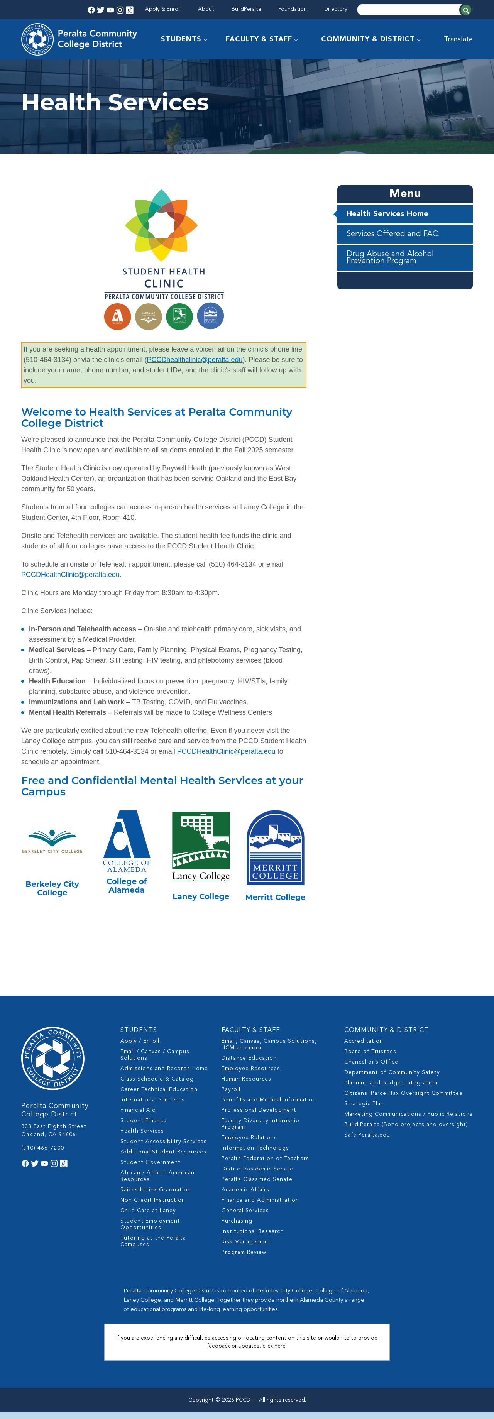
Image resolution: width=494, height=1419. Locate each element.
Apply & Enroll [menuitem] (163, 9)
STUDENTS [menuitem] (181, 39)
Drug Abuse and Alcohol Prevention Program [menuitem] (390, 279)
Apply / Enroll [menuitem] (139, 1047)
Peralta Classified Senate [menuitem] (257, 1186)
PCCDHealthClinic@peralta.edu (70, 596)
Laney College (201, 918)
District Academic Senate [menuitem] (257, 1175)
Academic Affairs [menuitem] (245, 1196)
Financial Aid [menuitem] (138, 1117)
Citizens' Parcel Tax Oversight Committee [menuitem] (403, 1100)
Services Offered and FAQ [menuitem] (393, 256)
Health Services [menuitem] (142, 1137)
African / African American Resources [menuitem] (157, 1183)
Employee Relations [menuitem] (249, 1144)
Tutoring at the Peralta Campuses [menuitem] (153, 1248)
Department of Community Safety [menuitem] (392, 1079)
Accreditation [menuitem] (363, 1047)
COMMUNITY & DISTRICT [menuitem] (368, 39)
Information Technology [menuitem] (255, 1154)
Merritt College (275, 919)
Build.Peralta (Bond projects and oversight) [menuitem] (406, 1131)
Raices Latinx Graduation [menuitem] (155, 1196)
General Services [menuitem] (245, 1217)
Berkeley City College (52, 910)
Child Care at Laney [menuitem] (148, 1217)
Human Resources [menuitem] (246, 1085)
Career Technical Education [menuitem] (159, 1096)
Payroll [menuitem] (231, 1096)
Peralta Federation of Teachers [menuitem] (265, 1165)
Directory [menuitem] (335, 9)
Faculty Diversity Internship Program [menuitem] (260, 1131)
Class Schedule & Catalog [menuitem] (157, 1085)
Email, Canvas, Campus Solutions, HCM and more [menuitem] (269, 1051)
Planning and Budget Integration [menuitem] (391, 1089)
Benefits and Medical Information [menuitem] (269, 1106)
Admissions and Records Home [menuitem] (164, 1075)
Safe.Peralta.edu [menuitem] (367, 1141)
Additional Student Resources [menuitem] (163, 1158)
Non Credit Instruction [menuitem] (152, 1206)
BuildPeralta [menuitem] (246, 9)
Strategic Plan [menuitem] (364, 1110)
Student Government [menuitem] (150, 1169)
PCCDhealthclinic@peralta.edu (195, 382)
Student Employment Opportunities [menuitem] (150, 1231)
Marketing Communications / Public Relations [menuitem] (408, 1120)
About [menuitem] (206, 9)
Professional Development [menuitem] (259, 1117)
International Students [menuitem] (152, 1106)
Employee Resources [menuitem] (251, 1075)
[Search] (415, 9)
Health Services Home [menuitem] (387, 236)
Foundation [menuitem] (292, 9)
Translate (458, 39)
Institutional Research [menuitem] (253, 1238)
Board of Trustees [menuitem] (370, 1058)
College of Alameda (127, 908)
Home (29, 68)
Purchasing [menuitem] (237, 1227)
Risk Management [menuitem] (246, 1248)
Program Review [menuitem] (244, 1259)
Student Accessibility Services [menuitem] (163, 1148)
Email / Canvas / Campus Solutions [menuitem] (154, 1061)
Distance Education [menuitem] (249, 1064)
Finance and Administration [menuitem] (260, 1206)
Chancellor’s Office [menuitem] (371, 1068)
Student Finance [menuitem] (143, 1127)
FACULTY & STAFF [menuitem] (259, 39)
